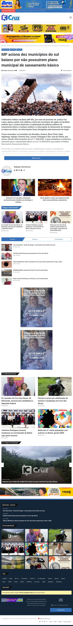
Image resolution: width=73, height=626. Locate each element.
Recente (34, 239)
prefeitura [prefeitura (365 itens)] (29, 581)
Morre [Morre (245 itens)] (4, 581)
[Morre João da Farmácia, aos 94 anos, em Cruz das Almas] (6, 281)
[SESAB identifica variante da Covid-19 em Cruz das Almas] (6, 272)
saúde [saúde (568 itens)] (43, 581)
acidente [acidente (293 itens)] (4, 578)
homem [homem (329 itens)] (63, 578)
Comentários (59, 239)
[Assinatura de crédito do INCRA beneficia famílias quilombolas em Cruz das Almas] (60, 548)
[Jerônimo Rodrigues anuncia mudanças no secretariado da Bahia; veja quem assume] (36, 217)
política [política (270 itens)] (22, 581)
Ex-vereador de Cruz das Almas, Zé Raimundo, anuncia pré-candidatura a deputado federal (12, 226)
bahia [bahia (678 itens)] (11, 578)
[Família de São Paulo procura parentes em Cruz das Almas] (6, 255)
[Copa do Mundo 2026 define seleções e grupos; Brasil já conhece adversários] (12, 562)
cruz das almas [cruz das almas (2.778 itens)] (41, 578)
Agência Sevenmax (45, 618)
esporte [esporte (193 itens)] (56, 578)
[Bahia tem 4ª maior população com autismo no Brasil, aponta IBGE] (55, 418)
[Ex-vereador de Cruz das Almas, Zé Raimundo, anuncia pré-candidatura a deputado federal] (12, 217)
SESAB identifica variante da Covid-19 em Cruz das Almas (30, 270)
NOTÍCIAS (12, 49)
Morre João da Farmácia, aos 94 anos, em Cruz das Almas (30, 278)
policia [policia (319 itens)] (16, 581)
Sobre (55, 621)
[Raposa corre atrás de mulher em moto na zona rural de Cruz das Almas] (12, 535)
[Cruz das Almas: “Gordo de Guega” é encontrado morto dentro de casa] (6, 247)
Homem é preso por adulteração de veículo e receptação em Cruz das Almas (53, 401)
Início (3, 45)
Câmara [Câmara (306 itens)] (50, 578)
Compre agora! (67, 621)
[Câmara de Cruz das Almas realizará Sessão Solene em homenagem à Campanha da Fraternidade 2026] (61, 217)
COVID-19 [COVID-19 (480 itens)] (32, 578)
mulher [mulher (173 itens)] (10, 581)
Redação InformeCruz (8, 70)
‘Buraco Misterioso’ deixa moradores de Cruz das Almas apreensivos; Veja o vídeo (37, 262)
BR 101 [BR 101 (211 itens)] (17, 578)
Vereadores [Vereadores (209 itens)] (59, 581)
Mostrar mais (36, 158)
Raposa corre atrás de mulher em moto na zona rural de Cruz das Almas (29, 482)
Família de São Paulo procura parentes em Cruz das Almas (30, 253)
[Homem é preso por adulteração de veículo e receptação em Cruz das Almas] (55, 386)
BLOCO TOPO (10, 45)
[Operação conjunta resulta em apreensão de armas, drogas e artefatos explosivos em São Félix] (36, 562)
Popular (12, 239)
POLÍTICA (19, 49)
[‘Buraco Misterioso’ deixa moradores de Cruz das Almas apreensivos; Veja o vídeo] (6, 264)
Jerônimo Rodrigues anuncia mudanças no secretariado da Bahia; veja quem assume (34, 226)
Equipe (60, 621)
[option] (36, 465)
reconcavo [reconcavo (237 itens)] (36, 581)
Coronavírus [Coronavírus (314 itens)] (24, 578)
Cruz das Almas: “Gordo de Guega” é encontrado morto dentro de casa (34, 245)
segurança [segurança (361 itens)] (50, 581)
